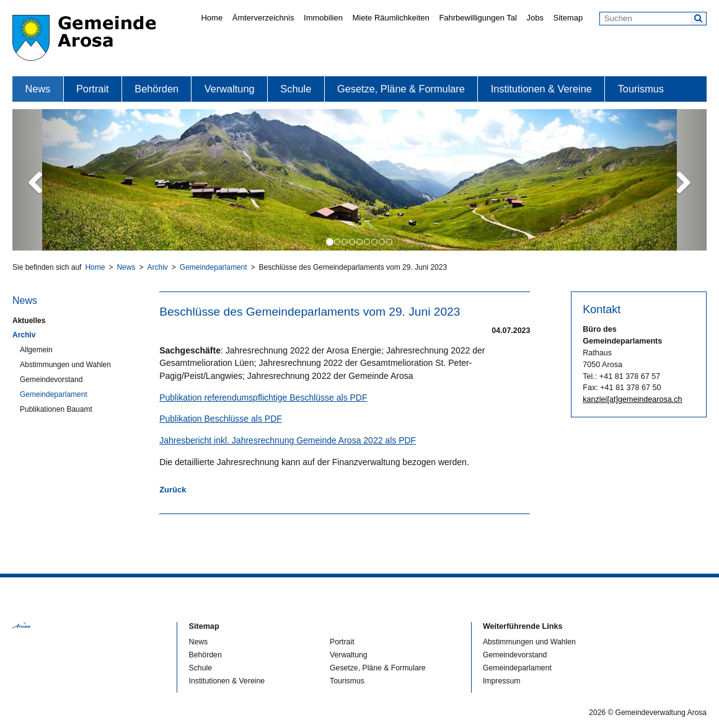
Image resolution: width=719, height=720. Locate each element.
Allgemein (36, 349)
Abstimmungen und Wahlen (65, 364)
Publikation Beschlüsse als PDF (220, 419)
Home (212, 17)
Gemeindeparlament (213, 267)
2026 (597, 712)
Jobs (534, 17)
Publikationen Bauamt (56, 409)
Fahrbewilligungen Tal (478, 17)
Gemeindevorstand (51, 379)
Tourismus (641, 88)
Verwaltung (230, 88)
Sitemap (568, 17)
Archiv (157, 267)
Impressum (502, 681)
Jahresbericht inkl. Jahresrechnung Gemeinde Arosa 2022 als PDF (287, 440)
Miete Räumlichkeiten (391, 17)
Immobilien (323, 17)
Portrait (92, 88)
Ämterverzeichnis (263, 17)
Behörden (157, 88)
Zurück (172, 489)
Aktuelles (28, 320)
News (37, 88)
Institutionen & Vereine (541, 88)
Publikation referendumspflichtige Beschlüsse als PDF (263, 397)
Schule (295, 88)
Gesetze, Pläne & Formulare (401, 88)
